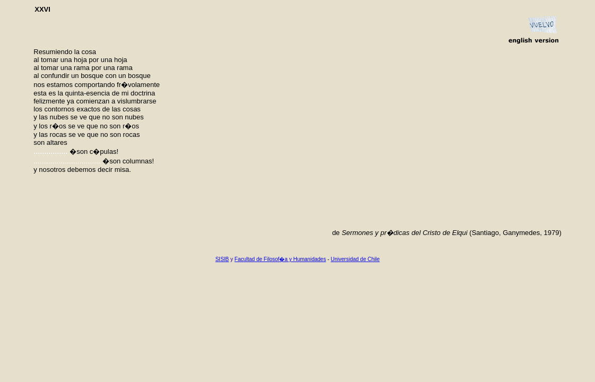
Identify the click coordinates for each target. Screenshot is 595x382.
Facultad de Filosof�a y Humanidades (280, 259)
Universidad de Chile (355, 259)
